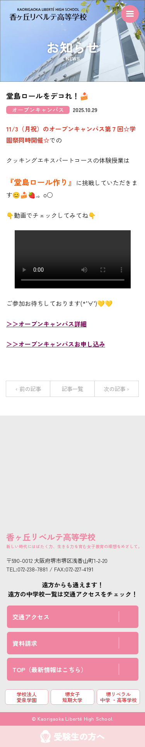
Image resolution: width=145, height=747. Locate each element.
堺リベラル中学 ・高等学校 (118, 697)
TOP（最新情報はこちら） (49, 669)
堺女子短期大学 (72, 697)
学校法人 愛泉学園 (27, 697)
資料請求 (24, 643)
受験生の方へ (79, 736)
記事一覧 (72, 389)
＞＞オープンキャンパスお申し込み (55, 343)
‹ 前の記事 (28, 389)
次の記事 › (116, 389)
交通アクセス (30, 616)
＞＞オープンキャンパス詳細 (46, 323)
